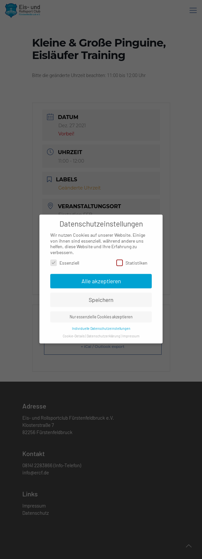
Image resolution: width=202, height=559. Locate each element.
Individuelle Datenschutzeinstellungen (101, 325)
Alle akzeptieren (101, 277)
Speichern (101, 296)
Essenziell (64, 259)
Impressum (131, 332)
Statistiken (131, 259)
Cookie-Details (74, 332)
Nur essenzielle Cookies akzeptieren (101, 313)
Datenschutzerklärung (103, 332)
